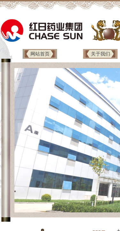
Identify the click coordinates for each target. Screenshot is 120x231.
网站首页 (40, 53)
